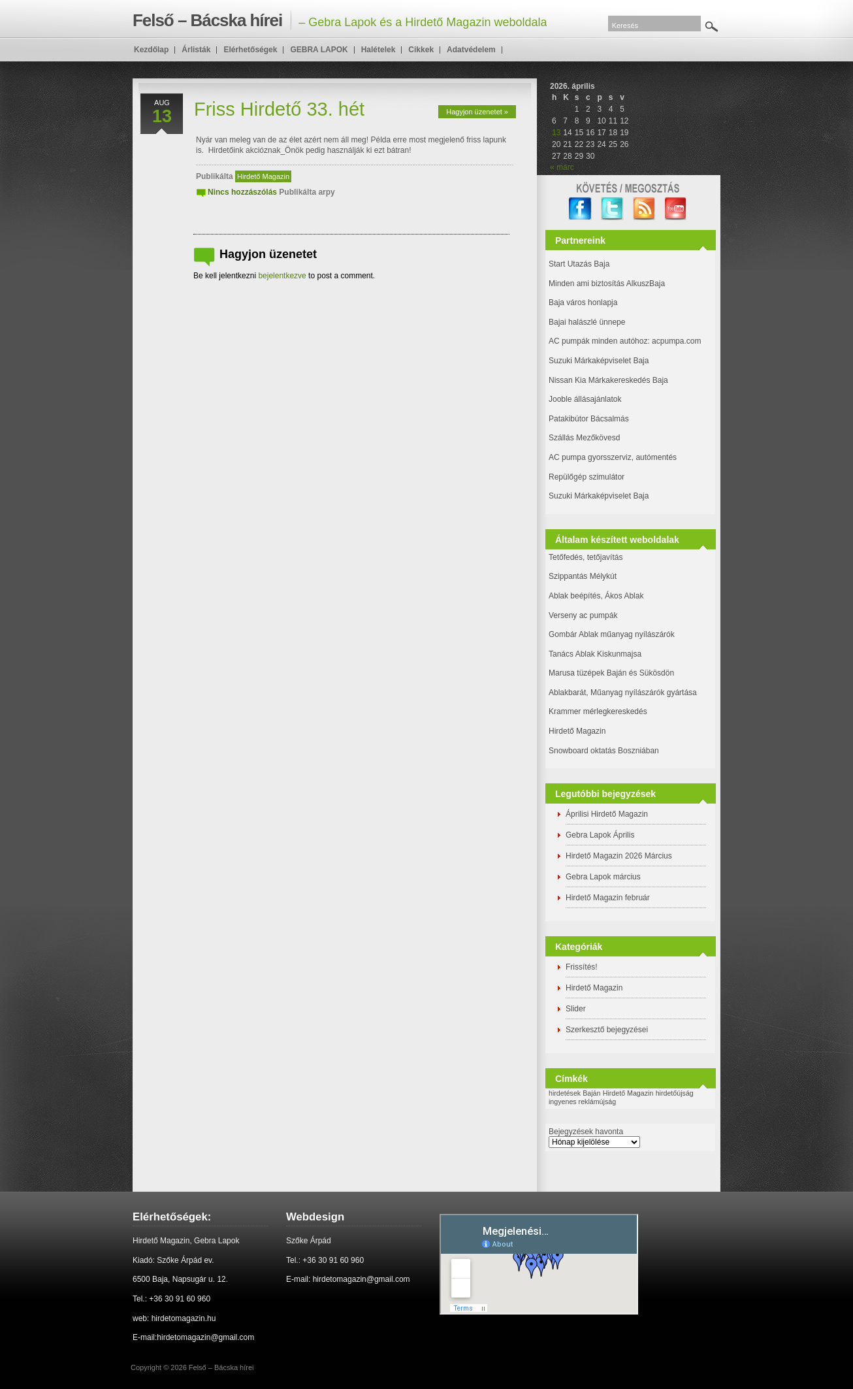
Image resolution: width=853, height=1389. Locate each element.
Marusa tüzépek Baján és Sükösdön (611, 673)
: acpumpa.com (674, 341)
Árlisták (196, 49)
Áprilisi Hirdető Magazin (607, 814)
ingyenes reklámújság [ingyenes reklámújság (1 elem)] (582, 1101)
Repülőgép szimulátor (586, 477)
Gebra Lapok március (603, 876)
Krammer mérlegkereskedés (598, 711)
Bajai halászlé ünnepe (587, 322)
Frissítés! (582, 967)
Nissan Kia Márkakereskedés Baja (608, 380)
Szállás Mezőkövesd (584, 437)
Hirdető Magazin (263, 176)
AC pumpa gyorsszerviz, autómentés (613, 457)
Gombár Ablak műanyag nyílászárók (612, 634)
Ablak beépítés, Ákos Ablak (596, 595)
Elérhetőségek (250, 49)
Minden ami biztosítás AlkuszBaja (607, 283)
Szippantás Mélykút (583, 576)
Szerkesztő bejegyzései (607, 1029)
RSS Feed (644, 208)
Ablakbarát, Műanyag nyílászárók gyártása (623, 692)
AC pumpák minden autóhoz (598, 341)
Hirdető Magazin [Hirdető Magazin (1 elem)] (628, 1093)
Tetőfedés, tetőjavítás (585, 557)
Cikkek (421, 49)
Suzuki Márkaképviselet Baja (599, 360)
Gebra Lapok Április (600, 835)
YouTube (676, 208)
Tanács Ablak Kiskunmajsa (595, 654)
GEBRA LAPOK (318, 49)
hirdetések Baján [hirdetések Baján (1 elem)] (574, 1093)
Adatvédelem (471, 49)
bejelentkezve (282, 275)
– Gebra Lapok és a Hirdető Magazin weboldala (340, 20)
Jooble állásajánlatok (585, 399)
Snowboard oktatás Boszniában (604, 750)
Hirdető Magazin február (608, 897)
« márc (562, 167)
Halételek (378, 49)
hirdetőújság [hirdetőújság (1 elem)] (675, 1093)
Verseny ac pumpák (584, 615)
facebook (580, 208)
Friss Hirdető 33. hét (279, 109)
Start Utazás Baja (579, 264)
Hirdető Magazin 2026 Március (619, 855)
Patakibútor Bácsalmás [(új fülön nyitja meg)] (589, 418)
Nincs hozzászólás (242, 192)
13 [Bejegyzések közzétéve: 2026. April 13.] (556, 132)
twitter (612, 208)
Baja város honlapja (583, 302)
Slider (576, 1008)
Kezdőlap (151, 49)
